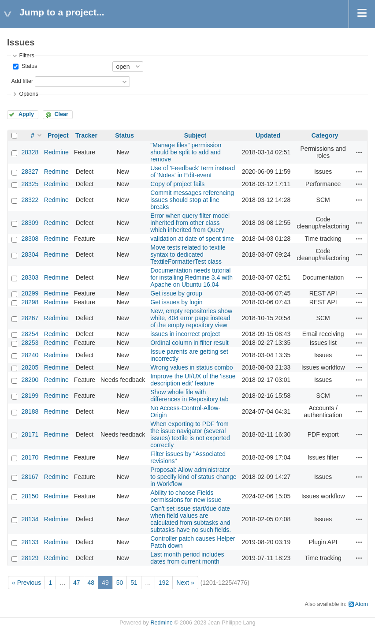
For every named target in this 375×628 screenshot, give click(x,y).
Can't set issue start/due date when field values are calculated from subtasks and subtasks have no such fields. (190, 519)
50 (119, 582)
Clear (61, 114)
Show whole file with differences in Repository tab (189, 396)
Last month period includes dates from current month (187, 558)
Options (28, 94)
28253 (29, 342)
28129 (29, 557)
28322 (29, 199)
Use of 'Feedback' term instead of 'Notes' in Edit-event (192, 171)
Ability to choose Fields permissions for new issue (185, 496)
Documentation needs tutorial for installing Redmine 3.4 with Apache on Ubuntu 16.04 (191, 277)
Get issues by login (176, 302)
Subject (195, 135)
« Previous (26, 582)
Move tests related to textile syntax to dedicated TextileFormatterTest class (187, 254)
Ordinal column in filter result (189, 342)
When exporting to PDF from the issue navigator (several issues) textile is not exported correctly (190, 434)
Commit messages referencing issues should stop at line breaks (192, 199)
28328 (29, 152)
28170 (29, 457)
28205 (29, 367)
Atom (361, 604)
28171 (29, 434)
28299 (29, 293)
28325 (29, 183)
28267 (29, 317)
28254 (29, 333)
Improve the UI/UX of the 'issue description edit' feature (192, 380)
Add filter (22, 81)
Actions (359, 152)
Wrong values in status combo (191, 367)
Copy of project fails (177, 183)
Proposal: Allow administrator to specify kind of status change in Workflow (193, 476)
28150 (29, 496)
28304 (29, 254)
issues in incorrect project (185, 333)
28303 (29, 277)
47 (76, 582)
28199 (29, 395)
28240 (29, 355)
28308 (29, 238)
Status (28, 66)
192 (164, 582)
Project (58, 135)
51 (133, 582)
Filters (26, 55)
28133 (29, 542)
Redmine (56, 152)
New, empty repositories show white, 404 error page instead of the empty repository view (191, 318)
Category (325, 135)
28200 (29, 379)
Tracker (86, 135)
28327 (29, 171)
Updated (268, 135)
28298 (29, 302)
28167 (29, 476)
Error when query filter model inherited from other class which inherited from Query (190, 222)
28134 (29, 519)
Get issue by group (176, 293)
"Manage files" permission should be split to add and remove (185, 152)
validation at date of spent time (192, 238)
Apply (26, 114)
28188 (29, 411)
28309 (29, 222)
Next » (185, 582)
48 (91, 582)
